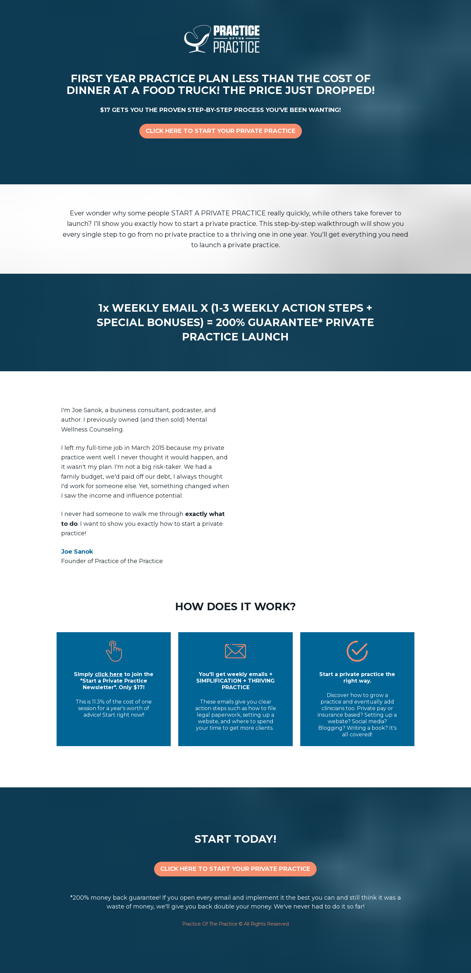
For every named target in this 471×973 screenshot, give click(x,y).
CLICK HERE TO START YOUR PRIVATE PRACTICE (221, 131)
